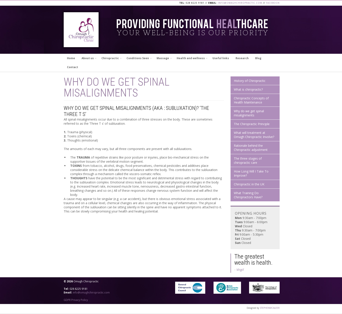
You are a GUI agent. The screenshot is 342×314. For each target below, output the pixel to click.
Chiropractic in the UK (249, 184)
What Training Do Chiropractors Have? (248, 195)
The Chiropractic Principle (252, 124)
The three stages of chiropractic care (248, 160)
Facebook (273, 2)
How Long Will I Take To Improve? (251, 173)
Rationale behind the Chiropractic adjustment (251, 147)
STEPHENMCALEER (270, 307)
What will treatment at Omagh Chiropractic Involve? (254, 135)
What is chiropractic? (248, 89)
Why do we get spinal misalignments (249, 113)
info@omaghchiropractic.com (240, 2)
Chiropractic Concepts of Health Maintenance (251, 100)
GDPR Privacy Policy (76, 300)
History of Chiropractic (249, 81)
